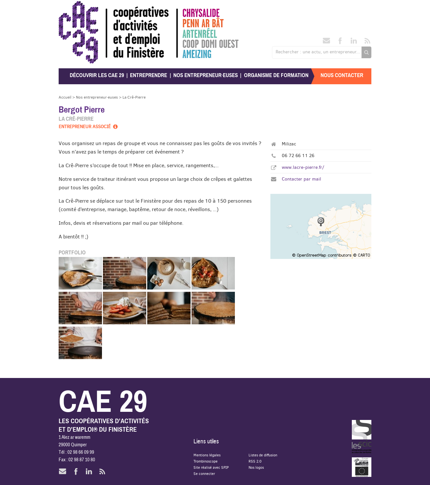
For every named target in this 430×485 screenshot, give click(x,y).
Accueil (65, 97)
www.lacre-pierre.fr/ (303, 167)
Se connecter (204, 473)
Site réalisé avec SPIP (211, 467)
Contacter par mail (301, 179)
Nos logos (256, 467)
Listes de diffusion (263, 455)
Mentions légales (207, 455)
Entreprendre (148, 75)
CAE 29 (73, 7)
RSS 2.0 (255, 461)
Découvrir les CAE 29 (97, 75)
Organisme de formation (276, 75)
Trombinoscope (206, 461)
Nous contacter (342, 75)
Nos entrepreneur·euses (205, 75)
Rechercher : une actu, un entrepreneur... (318, 51)
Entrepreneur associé (89, 126)
